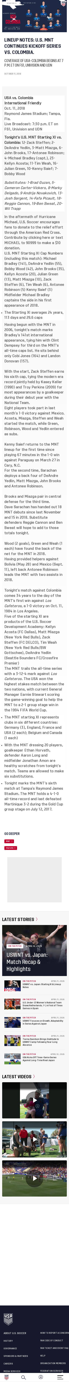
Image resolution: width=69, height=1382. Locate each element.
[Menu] (60, 1376)
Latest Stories (20, 919)
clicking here (39, 237)
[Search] (23, 1377)
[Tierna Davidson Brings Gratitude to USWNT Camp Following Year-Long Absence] (12, 1040)
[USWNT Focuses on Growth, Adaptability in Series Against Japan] (12, 1022)
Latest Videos (18, 1076)
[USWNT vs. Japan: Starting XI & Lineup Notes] (12, 985)
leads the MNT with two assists (31, 574)
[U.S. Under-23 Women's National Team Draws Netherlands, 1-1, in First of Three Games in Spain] (12, 1004)
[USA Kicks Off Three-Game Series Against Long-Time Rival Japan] (12, 1058)
